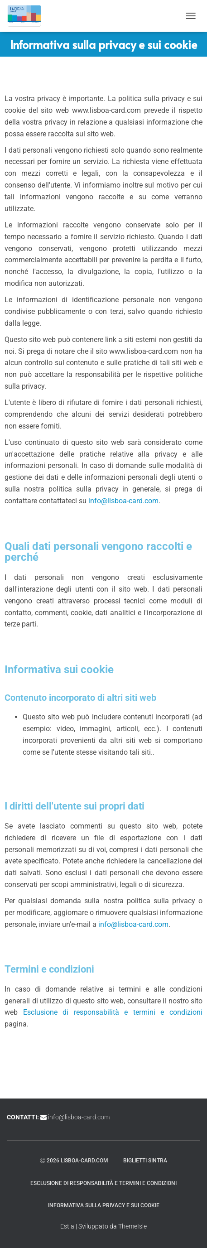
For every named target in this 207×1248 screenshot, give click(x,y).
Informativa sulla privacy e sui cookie (103, 1205)
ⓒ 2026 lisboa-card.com (74, 1160)
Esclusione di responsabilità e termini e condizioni (112, 1012)
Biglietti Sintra (145, 1160)
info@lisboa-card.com (123, 500)
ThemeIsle (132, 1226)
